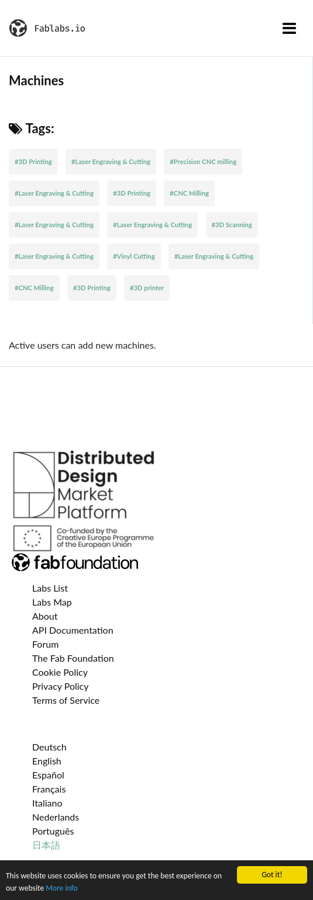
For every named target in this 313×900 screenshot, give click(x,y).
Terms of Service (65, 700)
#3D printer (147, 287)
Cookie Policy (60, 671)
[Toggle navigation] (289, 28)
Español (48, 774)
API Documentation (72, 629)
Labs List (50, 587)
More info (61, 888)
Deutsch (49, 746)
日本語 (46, 844)
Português (53, 830)
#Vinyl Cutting (133, 256)
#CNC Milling (189, 193)
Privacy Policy (60, 685)
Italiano (47, 802)
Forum (45, 643)
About (45, 615)
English (46, 760)
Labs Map (52, 601)
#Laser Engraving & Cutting (110, 161)
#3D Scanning (232, 224)
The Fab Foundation (73, 657)
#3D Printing (33, 161)
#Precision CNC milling (203, 161)
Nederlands (55, 816)
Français (49, 788)
